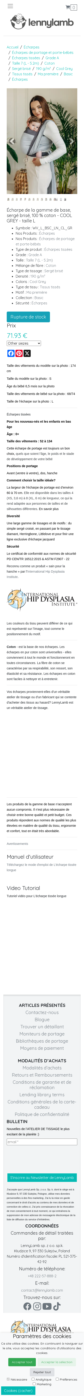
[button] (12, 141)
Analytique (41, 1379)
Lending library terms (42, 1094)
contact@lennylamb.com (42, 1290)
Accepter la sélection (56, 1362)
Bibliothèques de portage (42, 1041)
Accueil (12, 47)
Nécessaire (17, 1379)
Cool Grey (64, 68)
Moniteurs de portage (42, 1034)
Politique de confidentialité (42, 1114)
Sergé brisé (21, 68)
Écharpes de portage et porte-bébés (42, 52)
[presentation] (41, 1159)
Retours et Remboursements (42, 1075)
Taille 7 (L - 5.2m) (25, 63)
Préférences (66, 1379)
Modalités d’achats (42, 1068)
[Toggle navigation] (24, 6)
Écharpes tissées (26, 58)
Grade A (52, 58)
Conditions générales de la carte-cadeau (42, 1104)
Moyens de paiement (42, 1048)
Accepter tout (22, 1362)
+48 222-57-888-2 (42, 1276)
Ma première (48, 74)
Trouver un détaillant (42, 1026)
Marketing (42, 1384)
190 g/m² (43, 68)
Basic (68, 74)
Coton (49, 63)
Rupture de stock (28, 317)
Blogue (42, 1019)
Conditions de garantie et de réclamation (42, 1084)
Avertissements (17, 844)
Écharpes (31, 47)
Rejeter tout (42, 1372)
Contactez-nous (42, 1012)
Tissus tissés (22, 74)
